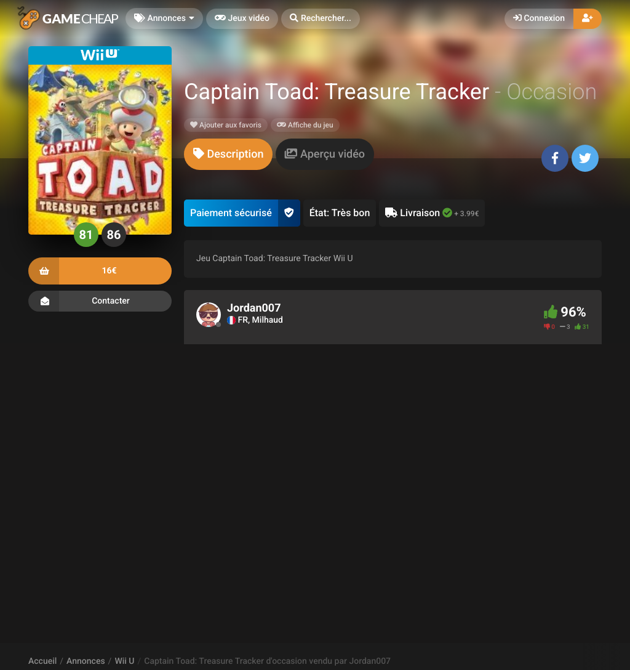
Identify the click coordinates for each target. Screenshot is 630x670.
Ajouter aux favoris (225, 125)
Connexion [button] (539, 18)
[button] (320, 19)
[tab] (228, 154)
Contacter (100, 301)
